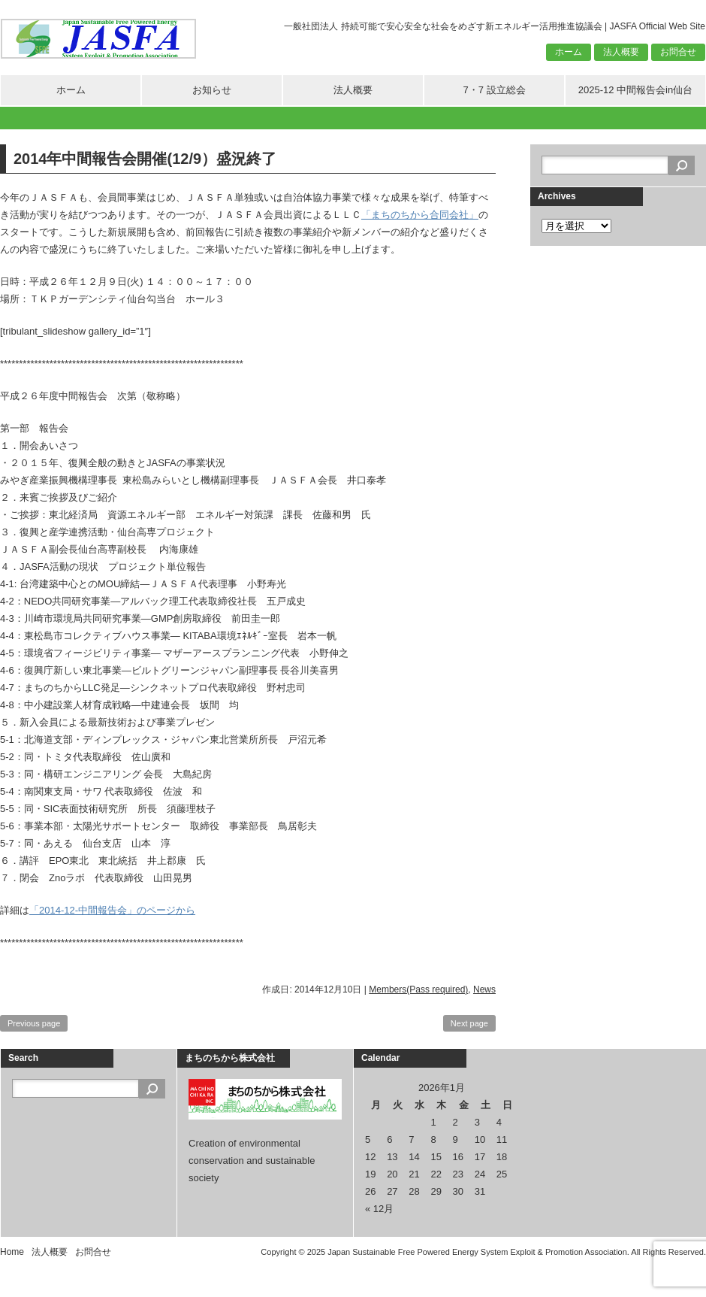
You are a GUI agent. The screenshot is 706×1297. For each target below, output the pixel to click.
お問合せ (678, 52)
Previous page (34, 1023)
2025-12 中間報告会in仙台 (635, 89)
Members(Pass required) (418, 989)
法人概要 (621, 52)
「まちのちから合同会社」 (419, 214)
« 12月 (379, 1208)
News (484, 989)
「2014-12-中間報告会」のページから (112, 910)
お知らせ (211, 89)
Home (12, 1252)
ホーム (568, 52)
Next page (469, 1023)
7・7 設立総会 (494, 89)
